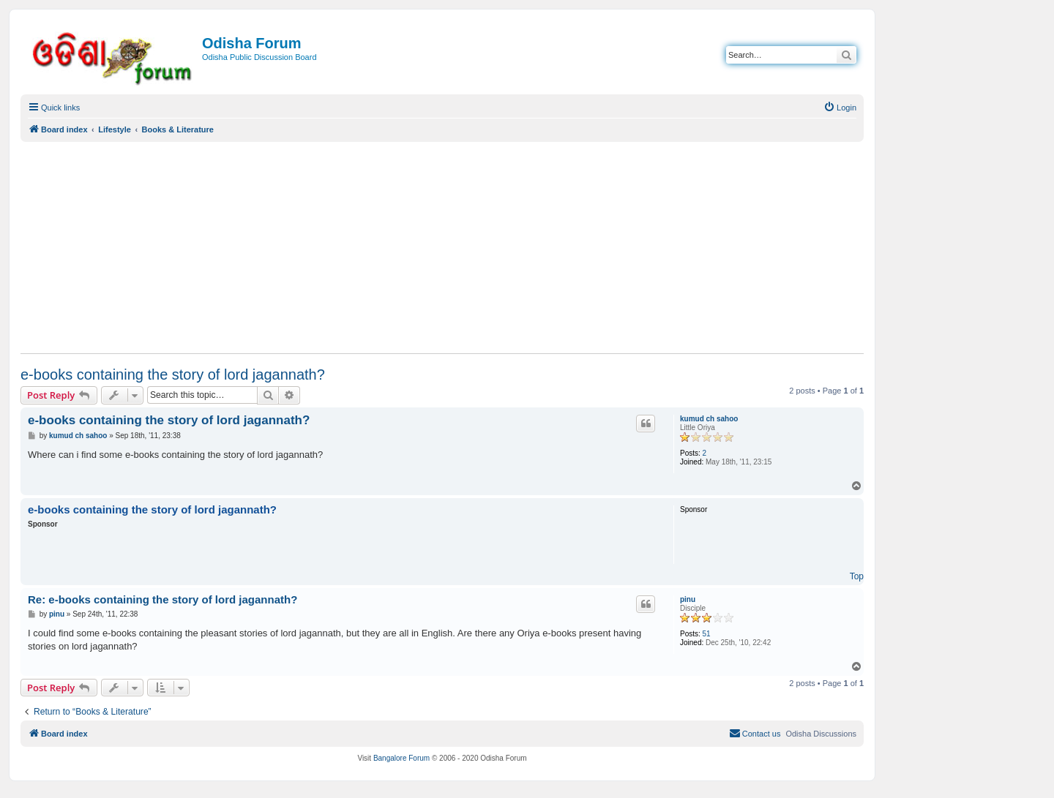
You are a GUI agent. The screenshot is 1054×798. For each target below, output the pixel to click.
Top (857, 576)
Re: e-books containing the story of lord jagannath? (162, 599)
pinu (687, 599)
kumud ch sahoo (709, 419)
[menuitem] (839, 107)
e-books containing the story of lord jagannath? (172, 374)
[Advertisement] (442, 247)
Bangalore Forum (401, 758)
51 (707, 634)
